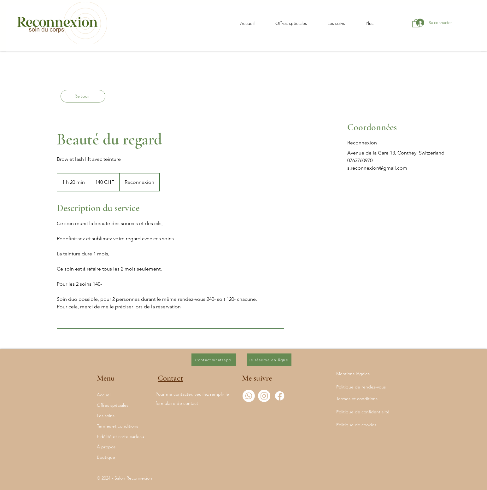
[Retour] (83, 96)
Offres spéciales (112, 405)
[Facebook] (279, 396)
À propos (106, 447)
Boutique (106, 457)
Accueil (104, 395)
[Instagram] (264, 396)
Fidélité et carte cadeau (120, 436)
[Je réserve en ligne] (269, 359)
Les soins (105, 415)
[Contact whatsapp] (213, 359)
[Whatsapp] (249, 396)
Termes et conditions (117, 426)
